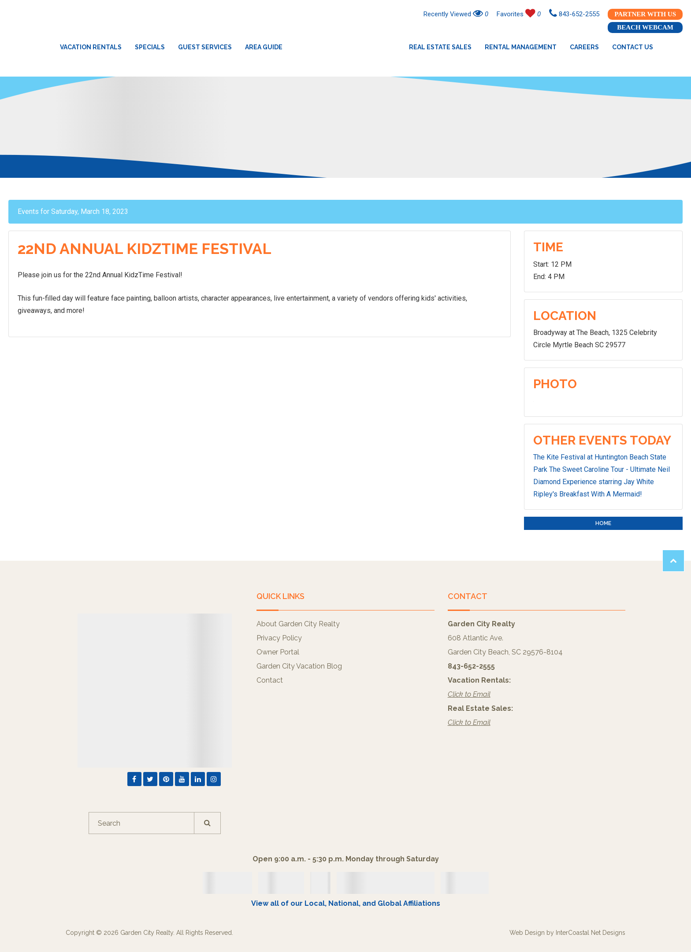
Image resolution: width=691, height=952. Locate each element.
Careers (584, 47)
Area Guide (263, 47)
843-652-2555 (574, 14)
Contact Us (632, 47)
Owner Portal (277, 652)
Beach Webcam (645, 27)
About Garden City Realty (298, 624)
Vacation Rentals (91, 47)
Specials (150, 47)
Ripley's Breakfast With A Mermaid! (587, 494)
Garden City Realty (346, 47)
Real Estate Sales (440, 47)
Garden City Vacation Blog (299, 666)
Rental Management (521, 47)
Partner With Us (645, 14)
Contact (269, 680)
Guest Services (205, 47)
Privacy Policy (279, 638)
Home (603, 523)
